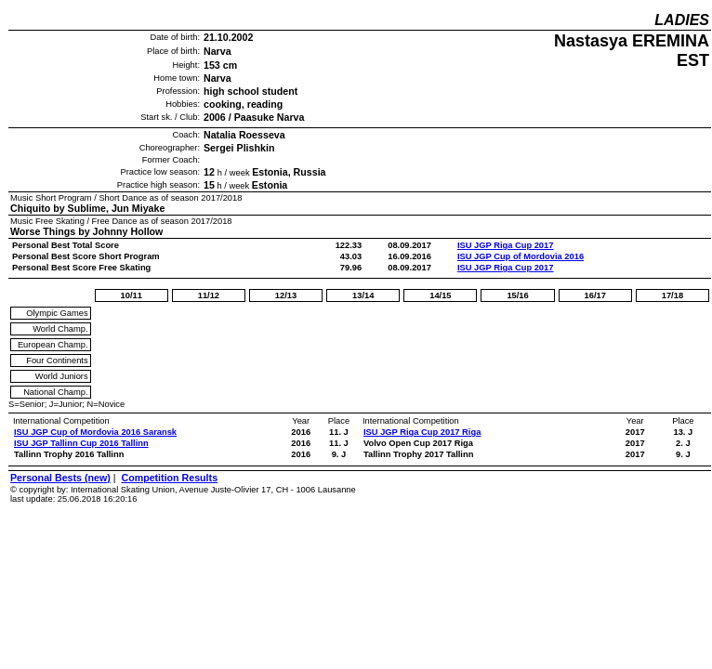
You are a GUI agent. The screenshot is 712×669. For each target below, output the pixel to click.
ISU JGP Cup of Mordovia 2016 (520, 256)
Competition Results (169, 477)
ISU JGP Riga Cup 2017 (505, 245)
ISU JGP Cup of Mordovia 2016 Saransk (95, 432)
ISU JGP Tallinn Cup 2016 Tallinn (81, 443)
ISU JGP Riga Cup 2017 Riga (422, 432)
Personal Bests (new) (60, 477)
